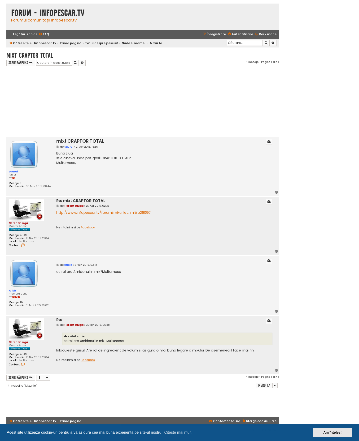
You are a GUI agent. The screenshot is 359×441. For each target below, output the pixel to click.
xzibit (12, 290)
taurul (13, 171)
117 (21, 302)
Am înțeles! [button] (332, 432)
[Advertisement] (142, 101)
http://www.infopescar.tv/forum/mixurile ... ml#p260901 (103, 212)
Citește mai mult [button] (178, 432)
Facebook (88, 227)
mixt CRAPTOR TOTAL (29, 55)
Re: (59, 319)
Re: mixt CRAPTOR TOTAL (80, 200)
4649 (23, 235)
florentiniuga (18, 223)
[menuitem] (44, 34)
